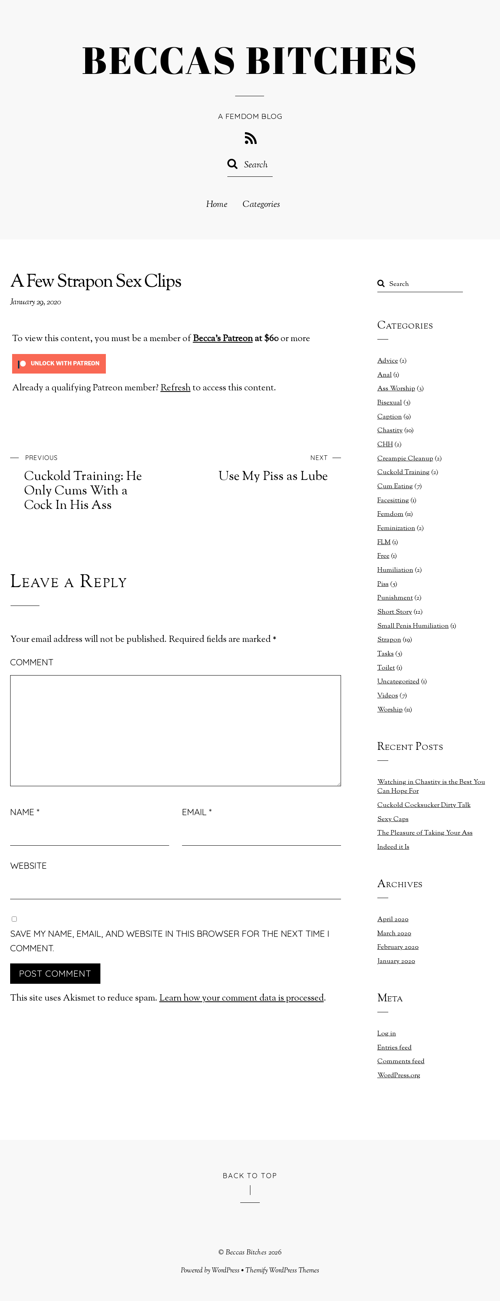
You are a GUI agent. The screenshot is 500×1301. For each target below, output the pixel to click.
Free (383, 556)
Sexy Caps (393, 819)
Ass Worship (396, 389)
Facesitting (393, 500)
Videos (387, 696)
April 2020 (393, 919)
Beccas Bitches (246, 1253)
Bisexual (389, 403)
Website (28, 865)
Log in (386, 1034)
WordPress (225, 1271)
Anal (384, 375)
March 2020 (394, 933)
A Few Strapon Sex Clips (95, 282)
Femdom (390, 514)
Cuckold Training (403, 472)
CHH (385, 444)
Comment (32, 662)
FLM (384, 542)
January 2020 (396, 961)
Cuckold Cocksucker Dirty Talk (424, 805)
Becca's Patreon (223, 338)
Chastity (390, 430)
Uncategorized (398, 681)
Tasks (385, 654)
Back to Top (250, 1175)
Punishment (395, 598)
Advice (387, 361)
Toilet (386, 668)
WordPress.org (398, 1075)
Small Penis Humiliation (413, 626)
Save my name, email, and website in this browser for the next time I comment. (169, 941)
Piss (383, 584)
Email (197, 812)
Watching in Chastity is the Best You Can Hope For (431, 787)
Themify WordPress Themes (282, 1271)
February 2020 (398, 947)
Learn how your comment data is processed (241, 998)
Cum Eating (395, 486)
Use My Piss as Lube (266, 467)
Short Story (394, 612)
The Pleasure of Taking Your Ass (425, 833)
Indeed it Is (393, 847)
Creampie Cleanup (405, 459)
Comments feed (401, 1061)
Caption (389, 417)
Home (216, 205)
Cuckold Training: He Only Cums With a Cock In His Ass (85, 482)
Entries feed (394, 1048)
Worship (390, 710)
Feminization (396, 528)
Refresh (176, 388)
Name (24, 812)
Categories (261, 205)
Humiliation (395, 570)
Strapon (389, 640)
